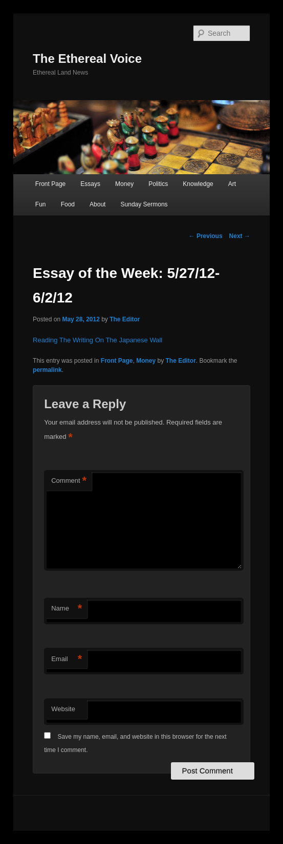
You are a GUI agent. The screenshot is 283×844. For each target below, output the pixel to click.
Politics (158, 183)
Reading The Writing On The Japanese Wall (97, 340)
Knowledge (198, 183)
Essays (90, 183)
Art (232, 183)
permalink (47, 369)
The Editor (125, 319)
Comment (68, 481)
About (97, 204)
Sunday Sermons (144, 204)
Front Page (50, 183)
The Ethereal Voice (87, 58)
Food (68, 204)
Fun (40, 204)
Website (63, 709)
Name (66, 608)
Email (66, 659)
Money (124, 183)
